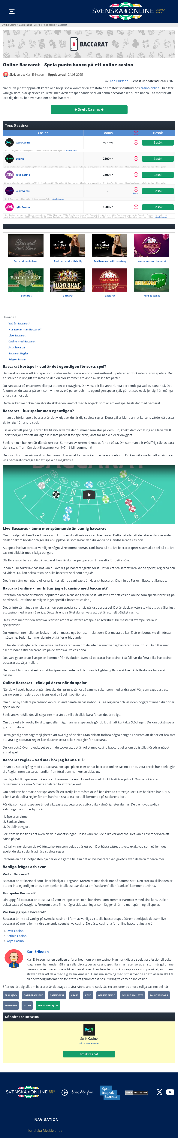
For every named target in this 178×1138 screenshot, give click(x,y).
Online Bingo (106, 995)
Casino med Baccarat (21, 341)
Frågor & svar (17, 359)
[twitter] (159, 1092)
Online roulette (132, 995)
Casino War (57, 995)
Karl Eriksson (119, 81)
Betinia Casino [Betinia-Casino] (17, 936)
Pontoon (11, 1005)
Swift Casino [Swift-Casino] (15, 931)
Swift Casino (89, 1038)
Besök (158, 142)
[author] (5, 74)
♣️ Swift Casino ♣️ (89, 109)
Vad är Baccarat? (19, 323)
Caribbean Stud (33, 995)
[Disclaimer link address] (83, 1092)
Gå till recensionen (89, 1043)
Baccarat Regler (18, 353)
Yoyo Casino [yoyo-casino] (15, 941)
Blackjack (11, 995)
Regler (135, 193)
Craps (74, 995)
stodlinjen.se (71, 150)
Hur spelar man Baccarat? (25, 329)
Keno (88, 995)
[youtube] (170, 1092)
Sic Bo (27, 1005)
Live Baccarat (17, 335)
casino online (149, 88)
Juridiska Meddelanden (46, 1130)
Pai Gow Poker (159, 995)
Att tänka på (16, 347)
